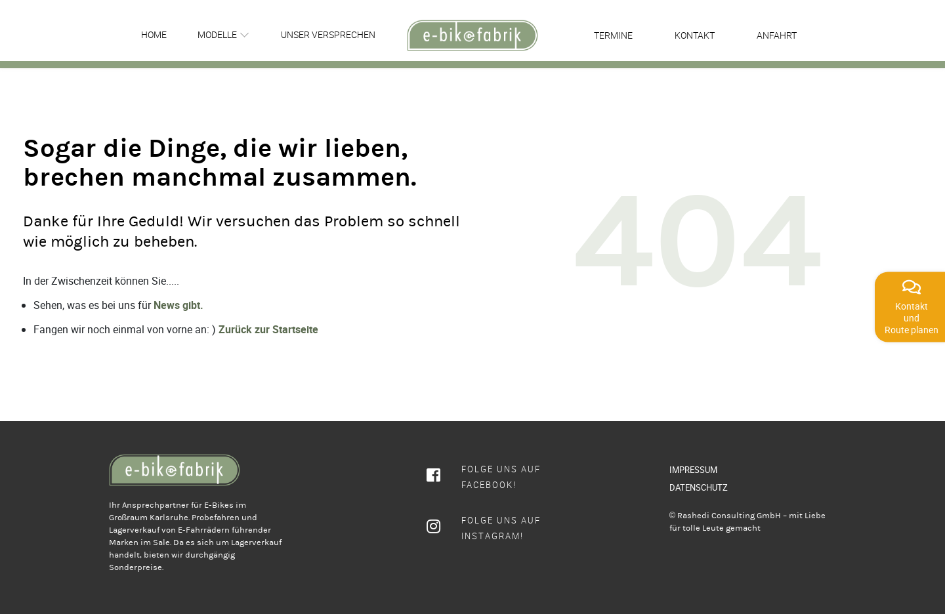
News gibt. (178, 305)
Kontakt (695, 35)
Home (154, 34)
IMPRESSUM (693, 470)
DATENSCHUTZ (698, 487)
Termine (613, 35)
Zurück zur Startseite (268, 329)
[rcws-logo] (472, 35)
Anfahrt (777, 35)
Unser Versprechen (328, 34)
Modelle (217, 34)
